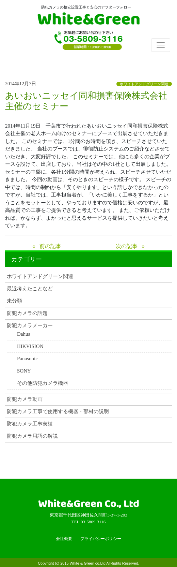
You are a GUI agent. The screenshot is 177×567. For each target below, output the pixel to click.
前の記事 (50, 246)
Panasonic (27, 358)
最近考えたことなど (30, 288)
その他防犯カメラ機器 (42, 383)
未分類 (14, 301)
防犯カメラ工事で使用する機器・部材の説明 (58, 411)
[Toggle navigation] (160, 45)
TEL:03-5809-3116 (88, 43)
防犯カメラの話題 (27, 313)
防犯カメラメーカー (30, 325)
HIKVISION (30, 346)
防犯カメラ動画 (25, 399)
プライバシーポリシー (100, 538)
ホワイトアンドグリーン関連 (144, 84)
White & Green (88, 19)
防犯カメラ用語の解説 (32, 436)
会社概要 (64, 538)
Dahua (23, 334)
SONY (24, 371)
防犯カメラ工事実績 (30, 423)
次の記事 (127, 246)
